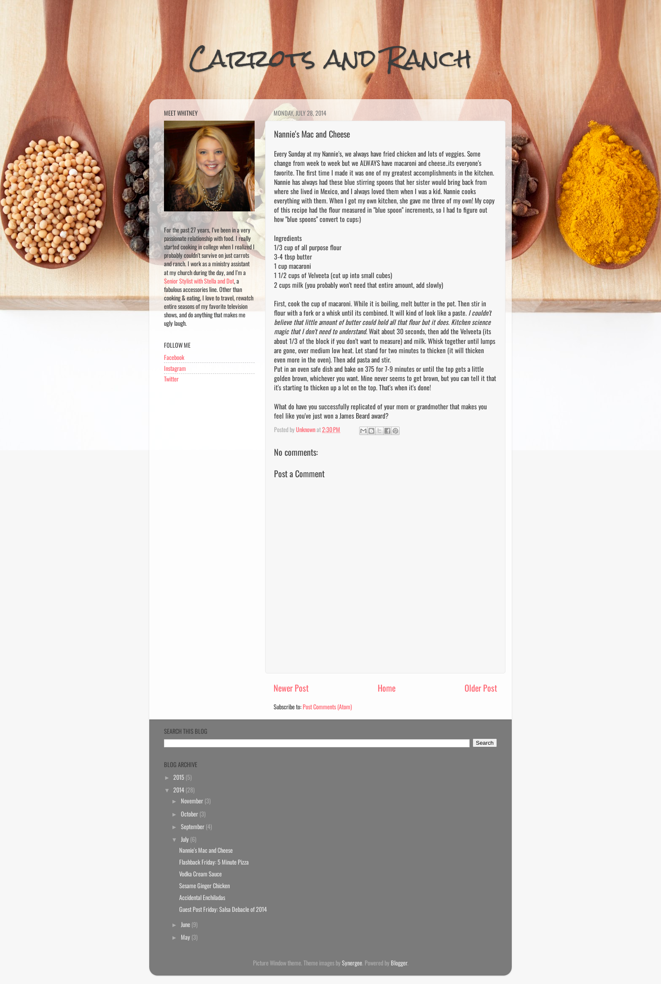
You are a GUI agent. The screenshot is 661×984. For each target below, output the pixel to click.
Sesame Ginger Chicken (204, 885)
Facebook (174, 357)
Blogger (399, 962)
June (186, 924)
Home (386, 687)
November (192, 800)
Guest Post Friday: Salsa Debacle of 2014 (223, 909)
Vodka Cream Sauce (200, 873)
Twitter (171, 378)
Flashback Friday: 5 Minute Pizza (214, 861)
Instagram (175, 368)
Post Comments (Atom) (327, 706)
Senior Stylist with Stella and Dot (199, 280)
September (193, 826)
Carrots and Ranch (330, 58)
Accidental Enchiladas (202, 897)
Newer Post (291, 687)
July (185, 839)
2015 (179, 777)
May (186, 937)
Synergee (352, 962)
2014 (179, 789)
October (190, 813)
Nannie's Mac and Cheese (206, 850)
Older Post (481, 687)
